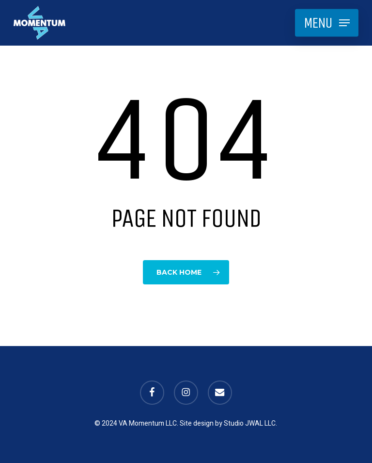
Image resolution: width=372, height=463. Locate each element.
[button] (326, 23)
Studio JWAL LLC (250, 423)
